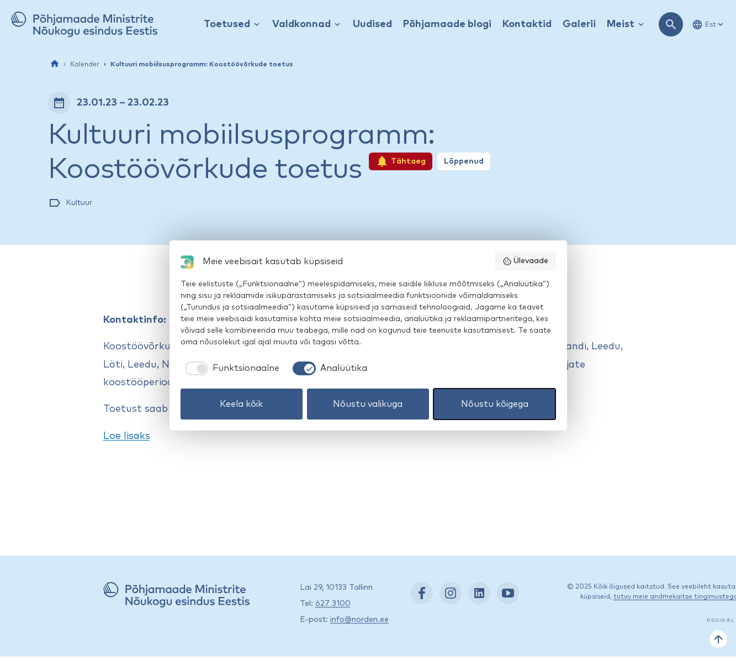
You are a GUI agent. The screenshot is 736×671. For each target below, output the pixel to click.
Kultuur (79, 203)
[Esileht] (54, 63)
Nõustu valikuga (368, 404)
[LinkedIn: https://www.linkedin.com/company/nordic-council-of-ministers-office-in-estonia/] (479, 593)
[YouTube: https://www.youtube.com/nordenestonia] (508, 593)
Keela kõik (241, 404)
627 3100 (333, 603)
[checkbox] (230, 368)
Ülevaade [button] (525, 261)
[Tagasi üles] (718, 639)
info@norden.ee (359, 619)
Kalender (84, 64)
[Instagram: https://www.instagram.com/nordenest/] (451, 593)
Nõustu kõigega (494, 404)
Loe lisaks (126, 436)
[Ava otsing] (671, 24)
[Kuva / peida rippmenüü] (256, 24)
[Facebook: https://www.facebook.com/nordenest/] (422, 593)
